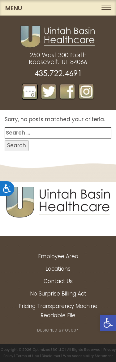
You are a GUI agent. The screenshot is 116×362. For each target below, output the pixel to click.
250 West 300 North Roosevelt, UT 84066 (58, 58)
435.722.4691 (58, 73)
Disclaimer (51, 355)
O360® (72, 330)
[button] (108, 323)
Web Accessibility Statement (88, 355)
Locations (58, 269)
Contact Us (58, 281)
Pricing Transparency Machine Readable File (58, 310)
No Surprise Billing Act (58, 293)
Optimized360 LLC (48, 349)
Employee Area (58, 256)
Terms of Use (27, 355)
